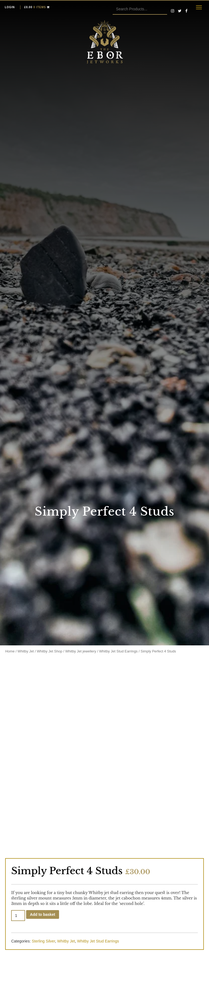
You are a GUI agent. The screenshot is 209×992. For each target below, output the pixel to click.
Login (10, 7)
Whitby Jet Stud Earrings (118, 651)
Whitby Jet (25, 651)
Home (9, 651)
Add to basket (42, 914)
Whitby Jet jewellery (80, 651)
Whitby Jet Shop (49, 651)
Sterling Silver (43, 941)
